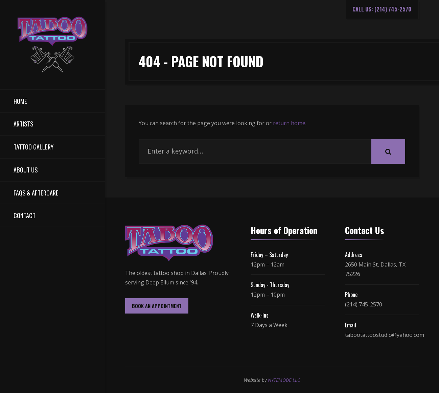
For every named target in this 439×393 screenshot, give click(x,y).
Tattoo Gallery (33, 146)
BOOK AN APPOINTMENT (157, 305)
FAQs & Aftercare (36, 192)
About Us (26, 169)
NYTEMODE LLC (284, 380)
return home (289, 123)
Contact (25, 215)
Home (20, 101)
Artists (23, 123)
